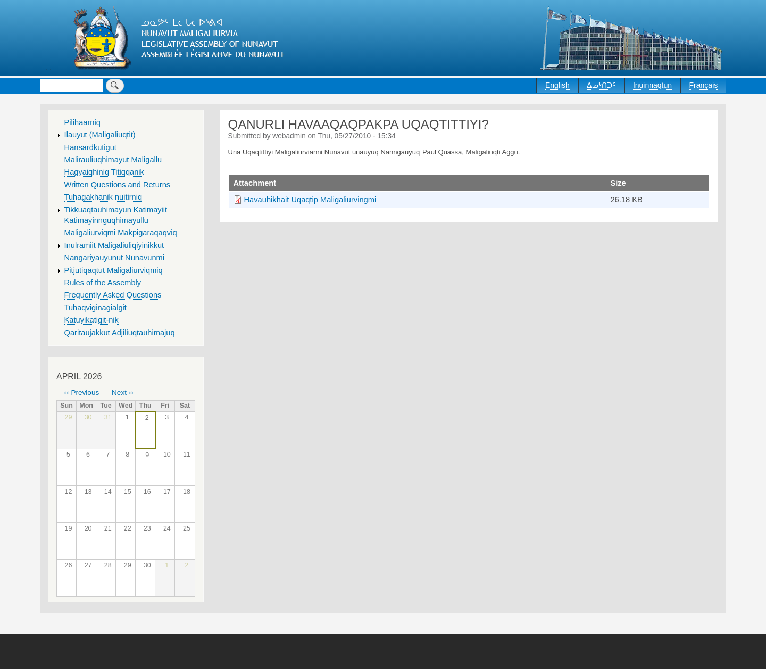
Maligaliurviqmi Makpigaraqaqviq (120, 232)
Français (703, 85)
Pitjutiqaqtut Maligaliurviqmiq (113, 270)
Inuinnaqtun (652, 85)
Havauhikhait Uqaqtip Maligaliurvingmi (310, 199)
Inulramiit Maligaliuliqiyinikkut (114, 245)
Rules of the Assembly (102, 282)
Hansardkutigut (90, 147)
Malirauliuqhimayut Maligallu (113, 159)
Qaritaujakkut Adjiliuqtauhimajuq (119, 332)
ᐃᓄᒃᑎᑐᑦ (601, 85)
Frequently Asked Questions (113, 295)
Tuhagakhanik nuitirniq (103, 197)
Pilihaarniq (82, 122)
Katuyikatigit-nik (91, 320)
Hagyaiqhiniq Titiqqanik (104, 172)
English (557, 85)
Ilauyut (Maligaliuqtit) (100, 134)
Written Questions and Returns (117, 184)
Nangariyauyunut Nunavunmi (114, 257)
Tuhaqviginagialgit (95, 307)
